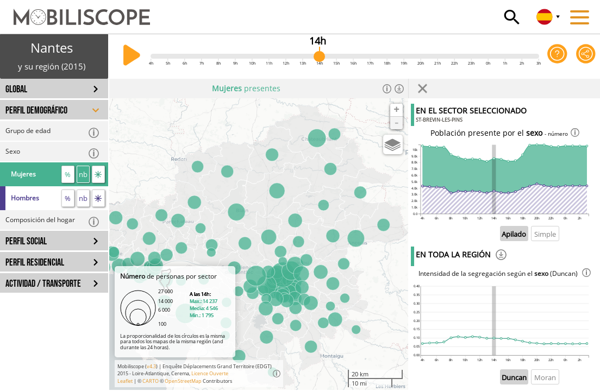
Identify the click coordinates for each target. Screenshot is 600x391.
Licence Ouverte (209, 373)
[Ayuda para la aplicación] (557, 56)
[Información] (387, 88)
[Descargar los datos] (399, 88)
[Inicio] (75, 12)
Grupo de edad (52, 132)
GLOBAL (16, 89)
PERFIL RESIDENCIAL (34, 262)
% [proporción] (68, 174)
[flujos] (98, 174)
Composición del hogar (52, 221)
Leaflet (125, 380)
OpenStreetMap (183, 380)
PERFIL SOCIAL (26, 241)
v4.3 (151, 366)
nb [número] (83, 174)
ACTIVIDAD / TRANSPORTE (43, 283)
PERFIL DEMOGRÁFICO (36, 110)
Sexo (52, 153)
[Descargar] (501, 256)
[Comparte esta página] (586, 56)
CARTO (150, 380)
